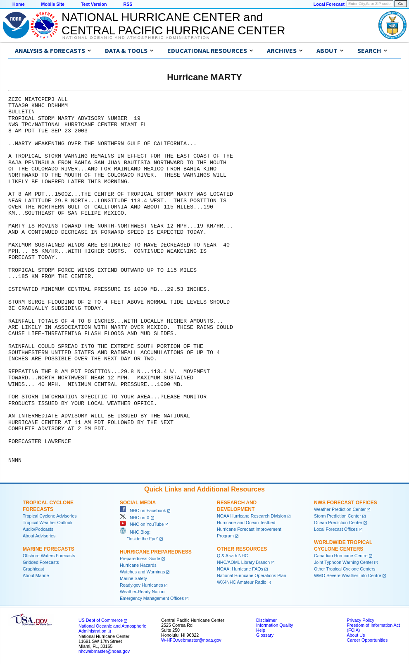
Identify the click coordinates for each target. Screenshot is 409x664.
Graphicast (33, 568)
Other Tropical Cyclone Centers (345, 568)
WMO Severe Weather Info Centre (347, 575)
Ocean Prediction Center (338, 522)
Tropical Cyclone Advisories (50, 515)
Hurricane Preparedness (156, 552)
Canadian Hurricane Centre (341, 555)
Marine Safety (133, 578)
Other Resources (242, 549)
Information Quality (274, 625)
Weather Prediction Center (340, 509)
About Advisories (39, 535)
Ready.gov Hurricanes (141, 584)
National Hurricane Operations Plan (251, 575)
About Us (356, 635)
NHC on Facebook (143, 510)
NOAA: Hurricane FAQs (240, 568)
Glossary (264, 635)
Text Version (94, 4)
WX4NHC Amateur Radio (241, 582)
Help (260, 630)
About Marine (36, 575)
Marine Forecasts (48, 549)
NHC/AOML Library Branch (243, 562)
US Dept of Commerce (100, 620)
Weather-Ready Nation (142, 591)
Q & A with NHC (232, 555)
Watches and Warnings (142, 571)
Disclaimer (266, 620)
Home (18, 4)
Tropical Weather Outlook (47, 522)
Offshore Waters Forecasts (49, 555)
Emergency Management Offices (152, 598)
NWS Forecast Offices (345, 503)
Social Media (138, 503)
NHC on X (135, 517)
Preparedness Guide (140, 558)
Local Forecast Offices (336, 529)
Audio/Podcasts (38, 529)
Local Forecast (329, 4)
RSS (127, 4)
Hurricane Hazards (138, 565)
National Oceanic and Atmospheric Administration (136, 38)
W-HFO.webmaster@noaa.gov (191, 640)
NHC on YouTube (142, 524)
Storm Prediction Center (337, 515)
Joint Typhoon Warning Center (343, 562)
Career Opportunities (367, 640)
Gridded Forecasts (41, 562)
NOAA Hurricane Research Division (251, 515)
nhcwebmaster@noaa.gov (104, 651)
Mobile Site (52, 4)
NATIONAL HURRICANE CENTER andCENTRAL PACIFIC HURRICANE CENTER (173, 24)
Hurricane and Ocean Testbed (246, 522)
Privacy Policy (360, 620)
